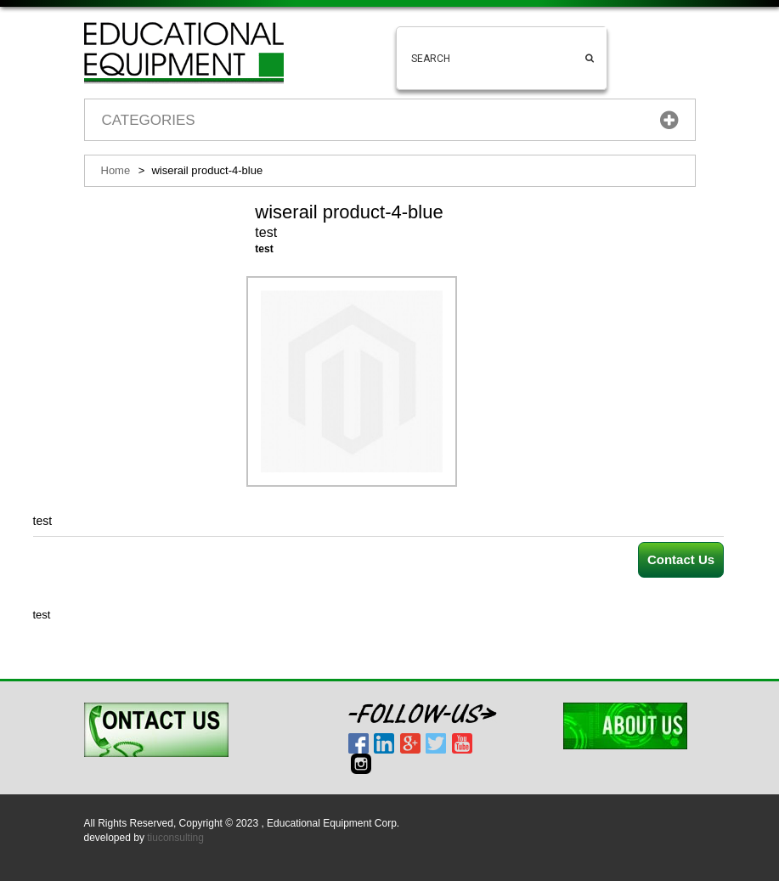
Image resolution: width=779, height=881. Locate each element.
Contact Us (680, 559)
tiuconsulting (175, 838)
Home (116, 170)
